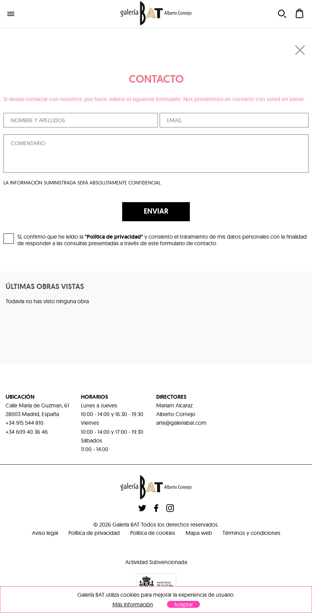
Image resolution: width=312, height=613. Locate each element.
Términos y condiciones (251, 532)
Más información (132, 604)
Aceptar (183, 604)
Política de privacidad (94, 532)
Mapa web (199, 532)
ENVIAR (156, 211)
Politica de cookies (152, 532)
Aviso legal (45, 532)
